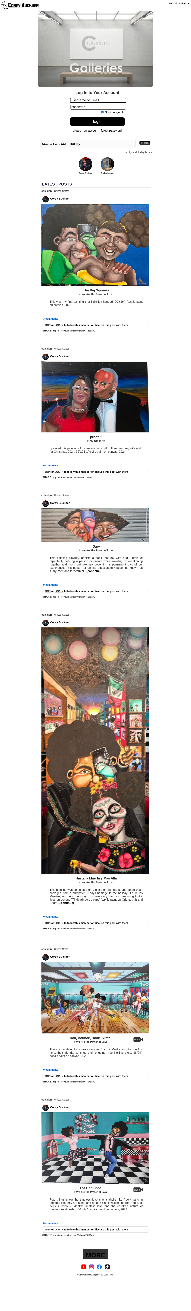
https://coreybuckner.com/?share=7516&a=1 (73, 1235)
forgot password (111, 130)
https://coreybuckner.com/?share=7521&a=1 (73, 331)
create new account (85, 130)
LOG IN (59, 325)
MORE (95, 1255)
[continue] (94, 571)
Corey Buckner (85, 173)
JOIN (48, 325)
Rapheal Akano (107, 173)
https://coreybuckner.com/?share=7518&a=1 (73, 929)
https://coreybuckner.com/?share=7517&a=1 (73, 1082)
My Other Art (97, 440)
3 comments (50, 318)
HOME (173, 3)
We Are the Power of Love (97, 294)
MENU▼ (184, 3)
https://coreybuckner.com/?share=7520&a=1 (73, 477)
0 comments (50, 465)
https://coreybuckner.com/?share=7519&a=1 (73, 597)
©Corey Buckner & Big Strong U (90, 1275)
